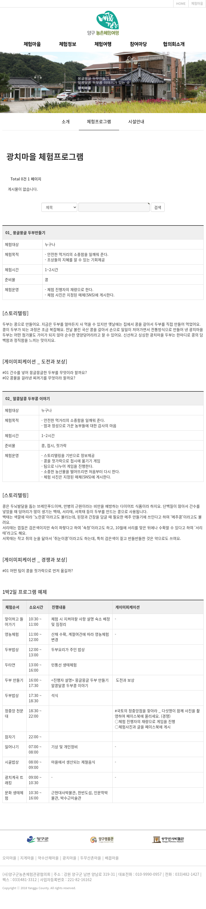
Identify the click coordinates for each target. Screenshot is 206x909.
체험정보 (67, 44)
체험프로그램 (99, 121)
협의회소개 (174, 44)
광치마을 (69, 857)
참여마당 (138, 44)
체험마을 (197, 3)
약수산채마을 (48, 857)
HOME (181, 3)
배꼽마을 (112, 857)
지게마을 (27, 857)
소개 (66, 121)
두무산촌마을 (90, 857)
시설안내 (136, 121)
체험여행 (103, 44)
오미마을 (9, 857)
